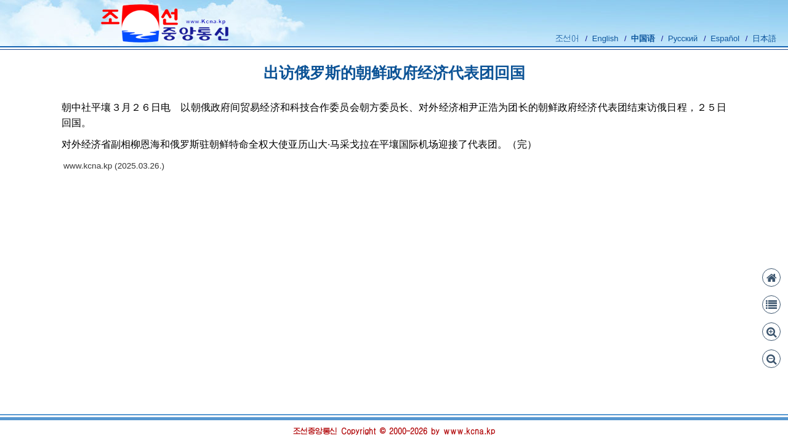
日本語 (764, 38)
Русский (683, 38)
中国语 (643, 38)
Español (724, 38)
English (605, 38)
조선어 (567, 38)
